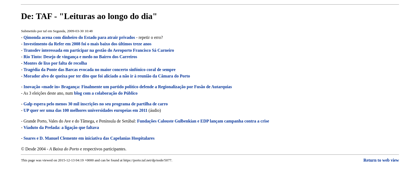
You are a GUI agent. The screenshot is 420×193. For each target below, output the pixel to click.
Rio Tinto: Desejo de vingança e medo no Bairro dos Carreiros (80, 56)
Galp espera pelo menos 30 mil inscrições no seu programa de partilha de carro (96, 104)
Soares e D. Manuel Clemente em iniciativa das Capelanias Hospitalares (89, 138)
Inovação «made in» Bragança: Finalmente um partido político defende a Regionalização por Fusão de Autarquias (128, 86)
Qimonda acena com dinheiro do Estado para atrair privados (79, 37)
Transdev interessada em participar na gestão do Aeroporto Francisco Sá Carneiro (99, 50)
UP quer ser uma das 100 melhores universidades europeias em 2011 (86, 110)
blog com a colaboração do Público (106, 93)
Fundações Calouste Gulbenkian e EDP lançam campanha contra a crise (203, 121)
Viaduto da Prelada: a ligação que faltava (61, 127)
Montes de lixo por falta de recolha (55, 63)
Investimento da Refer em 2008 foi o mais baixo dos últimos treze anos (88, 44)
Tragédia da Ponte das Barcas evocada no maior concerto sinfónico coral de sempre (100, 69)
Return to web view (381, 160)
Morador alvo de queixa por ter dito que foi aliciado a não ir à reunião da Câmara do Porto (107, 76)
